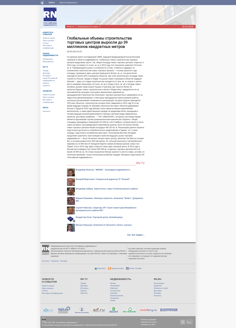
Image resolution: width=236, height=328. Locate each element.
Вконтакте (100, 268)
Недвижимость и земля (88, 26)
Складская (114, 298)
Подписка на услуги (149, 322)
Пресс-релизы (48, 40)
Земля (112, 300)
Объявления (48, 59)
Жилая (113, 283)
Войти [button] (52, 2)
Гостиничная (115, 291)
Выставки (158, 291)
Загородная (114, 286)
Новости (70, 26)
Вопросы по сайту (161, 288)
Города (45, 71)
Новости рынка (49, 38)
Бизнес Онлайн (134, 268)
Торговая (113, 293)
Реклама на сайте (148, 324)
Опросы (46, 83)
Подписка (55, 261)
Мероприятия (48, 61)
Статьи (45, 43)
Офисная (114, 288)
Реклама (63, 261)
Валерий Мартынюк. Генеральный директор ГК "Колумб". (103, 179)
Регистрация (159, 283)
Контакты (46, 111)
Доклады (46, 73)
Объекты (46, 86)
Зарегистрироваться (68, 2)
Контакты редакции (148, 319)
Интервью (47, 76)
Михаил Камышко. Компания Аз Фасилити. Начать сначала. (104, 225)
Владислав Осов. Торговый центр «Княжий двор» (99, 217)
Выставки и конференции (52, 293)
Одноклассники (116, 268)
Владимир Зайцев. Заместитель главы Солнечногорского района (107, 189)
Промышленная (116, 296)
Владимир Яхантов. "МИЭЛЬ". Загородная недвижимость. (103, 170)
